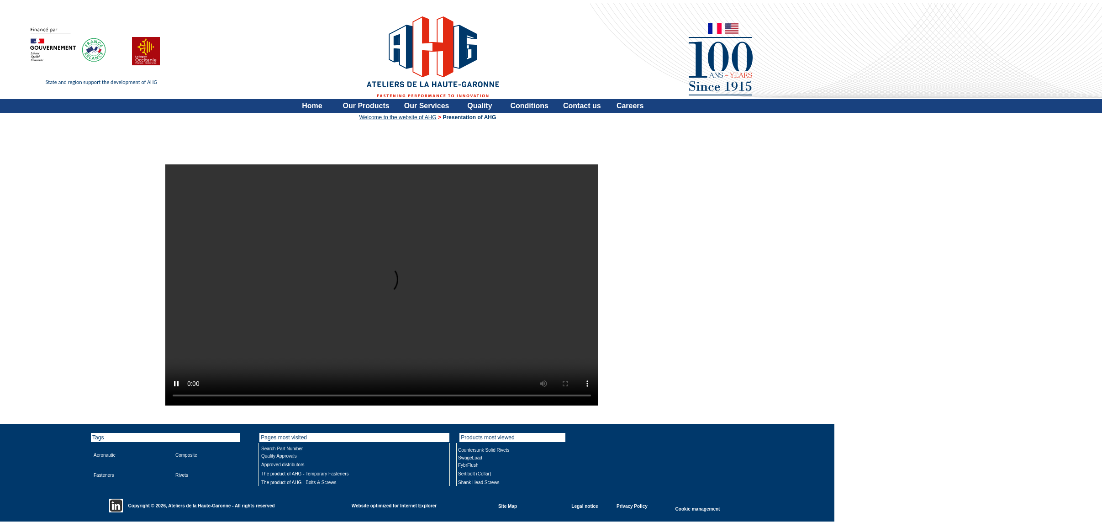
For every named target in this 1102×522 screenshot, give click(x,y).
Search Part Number (282, 448)
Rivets (181, 475)
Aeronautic (105, 455)
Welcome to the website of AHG (398, 117)
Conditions (529, 106)
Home (312, 106)
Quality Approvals (279, 456)
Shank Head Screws (479, 482)
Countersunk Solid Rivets (483, 450)
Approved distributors (283, 464)
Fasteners (104, 475)
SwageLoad (470, 457)
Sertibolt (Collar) (474, 473)
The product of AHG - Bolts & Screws (299, 482)
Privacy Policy (632, 505)
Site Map (507, 505)
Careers (630, 106)
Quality (479, 106)
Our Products (366, 106)
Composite (186, 455)
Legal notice (584, 505)
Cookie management (697, 508)
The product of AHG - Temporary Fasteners (305, 473)
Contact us (582, 106)
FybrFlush (468, 465)
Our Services (426, 106)
